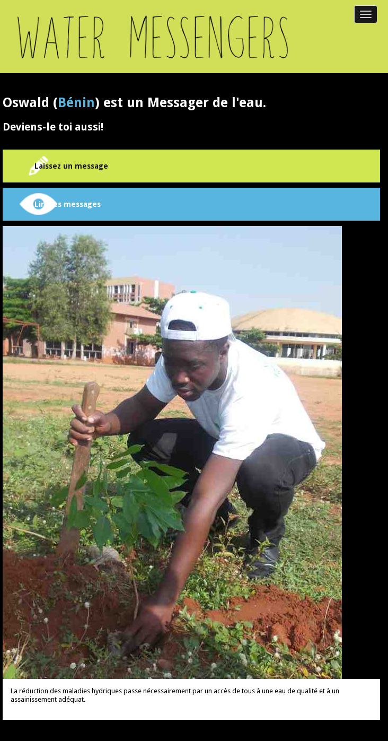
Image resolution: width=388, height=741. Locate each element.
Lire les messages (67, 204)
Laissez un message (71, 166)
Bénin (76, 102)
